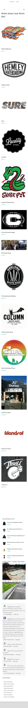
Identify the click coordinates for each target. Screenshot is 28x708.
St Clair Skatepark (8, 614)
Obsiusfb (9, 619)
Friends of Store (6, 448)
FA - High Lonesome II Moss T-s (15, 529)
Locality (3, 157)
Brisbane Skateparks (8, 686)
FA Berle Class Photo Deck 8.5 (14, 549)
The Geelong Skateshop (8, 296)
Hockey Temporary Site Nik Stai (15, 555)
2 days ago (15, 614)
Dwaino (9, 659)
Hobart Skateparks (8, 694)
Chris (8, 644)
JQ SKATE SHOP (5, 412)
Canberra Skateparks (8, 690)
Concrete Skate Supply (8, 232)
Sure (2, 121)
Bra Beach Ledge (7, 646)
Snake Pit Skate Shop (7, 202)
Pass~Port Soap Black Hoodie (14, 522)
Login (17, 1)
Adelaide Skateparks (8, 688)
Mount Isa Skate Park (9, 639)
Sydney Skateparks (8, 681)
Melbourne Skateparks (9, 683)
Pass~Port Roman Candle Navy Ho (16, 535)
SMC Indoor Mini (7, 661)
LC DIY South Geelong (9, 673)
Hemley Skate (5, 85)
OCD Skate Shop (6, 253)
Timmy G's (4, 484)
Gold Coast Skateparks (9, 696)
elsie (8, 650)
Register (12, 1)
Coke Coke (10, 606)
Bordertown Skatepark (9, 654)
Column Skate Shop (7, 332)
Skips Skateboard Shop (8, 368)
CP (8, 665)
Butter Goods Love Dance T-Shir (15, 542)
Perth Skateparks (8, 692)
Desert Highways (6, 49)
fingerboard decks (18, 632)
